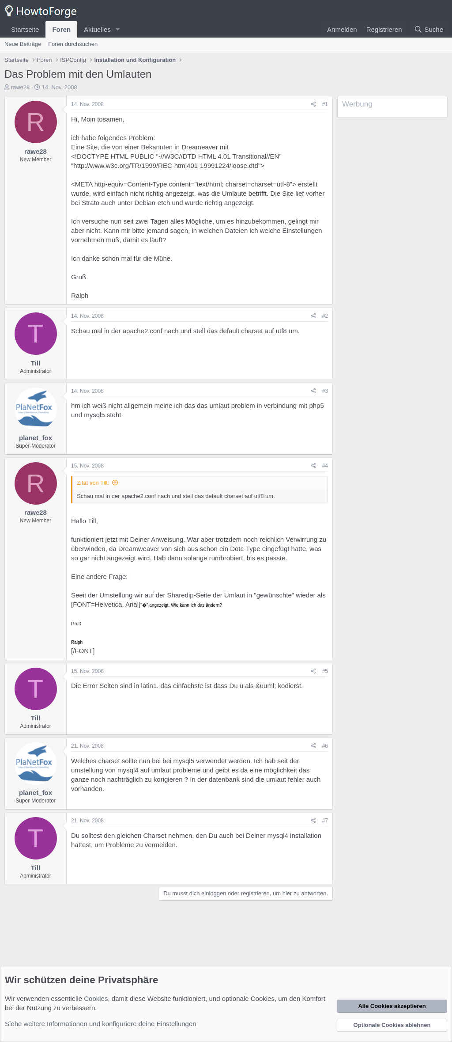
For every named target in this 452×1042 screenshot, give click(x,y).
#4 (325, 466)
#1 (325, 104)
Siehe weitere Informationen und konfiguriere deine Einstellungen (100, 1023)
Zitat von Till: (93, 482)
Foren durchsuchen (73, 44)
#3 (325, 391)
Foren (61, 29)
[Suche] (429, 29)
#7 (325, 821)
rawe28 (20, 87)
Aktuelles (97, 29)
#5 (325, 671)
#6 (325, 746)
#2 (325, 316)
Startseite (25, 29)
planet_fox (35, 437)
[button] (118, 29)
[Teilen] (313, 104)
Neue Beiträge (22, 44)
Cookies (96, 998)
